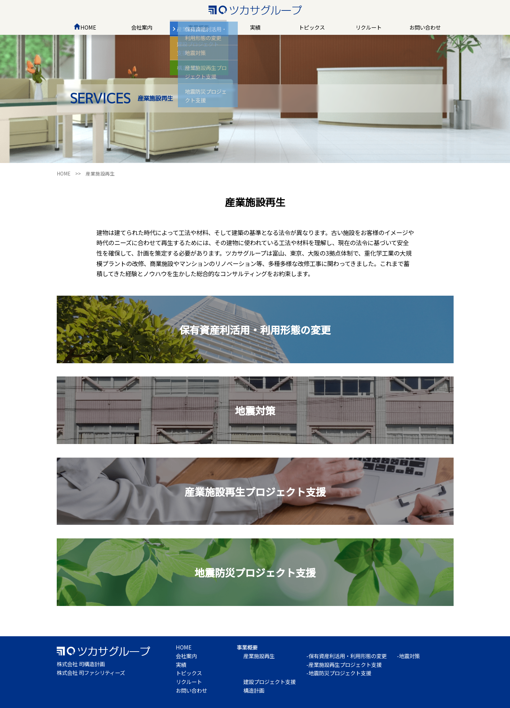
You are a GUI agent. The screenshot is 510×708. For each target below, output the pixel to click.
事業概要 (198, 27)
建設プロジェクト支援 (269, 681)
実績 (255, 27)
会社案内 (141, 27)
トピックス (312, 27)
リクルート (368, 27)
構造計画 (253, 690)
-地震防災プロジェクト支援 (338, 673)
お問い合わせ (425, 27)
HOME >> (71, 173)
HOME (85, 27)
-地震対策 (408, 656)
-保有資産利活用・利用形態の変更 (346, 656)
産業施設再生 (259, 656)
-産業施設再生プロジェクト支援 (344, 664)
